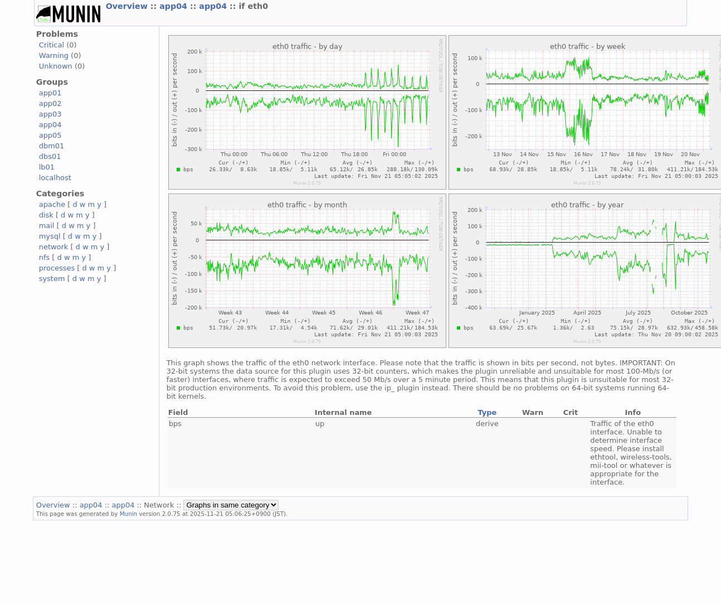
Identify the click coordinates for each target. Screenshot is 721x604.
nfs (44, 257)
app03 (50, 114)
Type (487, 412)
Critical (51, 45)
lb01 (47, 167)
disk (46, 215)
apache (52, 204)
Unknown (55, 66)
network (54, 247)
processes (57, 268)
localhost (55, 177)
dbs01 (50, 156)
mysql (50, 236)
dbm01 (52, 146)
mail (47, 225)
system (52, 278)
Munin (129, 513)
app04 (174, 6)
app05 (50, 135)
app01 (50, 93)
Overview (128, 6)
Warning (54, 55)
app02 (50, 103)
